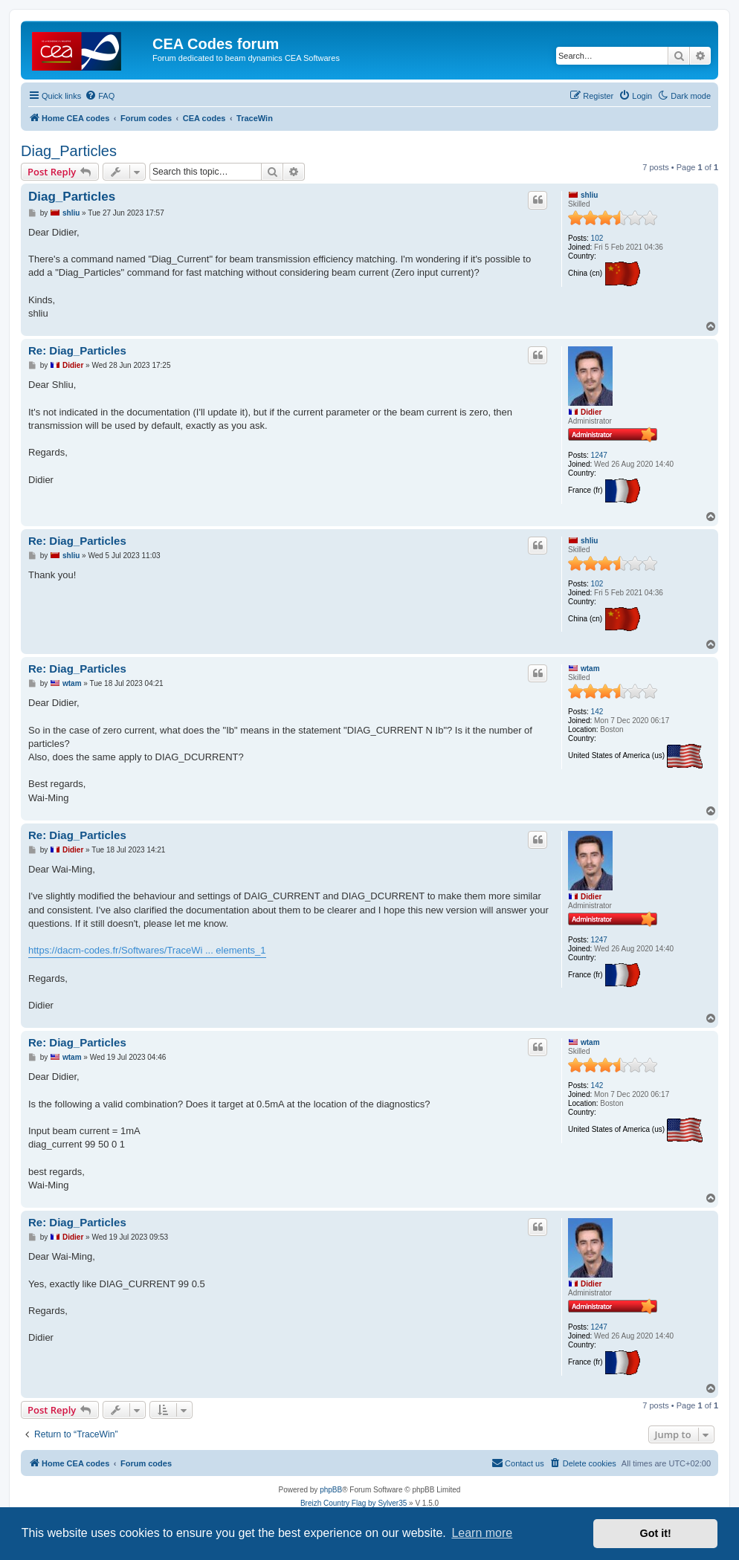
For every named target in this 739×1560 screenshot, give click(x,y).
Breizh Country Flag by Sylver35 (353, 1503)
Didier (591, 412)
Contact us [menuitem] (517, 1462)
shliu (589, 195)
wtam (590, 668)
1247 (599, 455)
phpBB (331, 1490)
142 (597, 712)
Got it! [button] (655, 1533)
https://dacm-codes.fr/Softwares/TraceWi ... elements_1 (147, 950)
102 (597, 238)
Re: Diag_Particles (77, 350)
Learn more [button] (481, 1533)
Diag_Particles (69, 151)
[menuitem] (99, 96)
